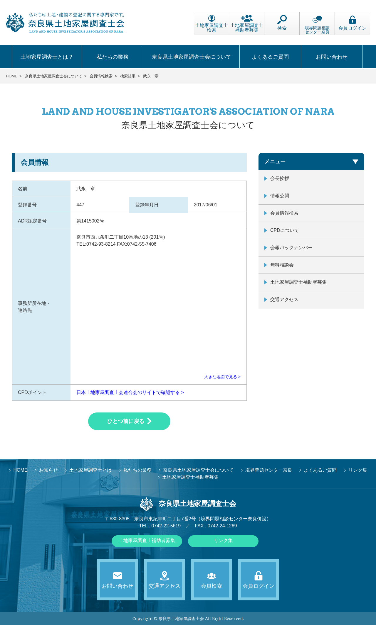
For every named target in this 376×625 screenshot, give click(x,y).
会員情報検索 (101, 76)
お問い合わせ (332, 57)
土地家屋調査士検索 (211, 24)
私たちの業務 (112, 57)
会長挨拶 (279, 178)
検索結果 (127, 76)
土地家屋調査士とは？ (47, 57)
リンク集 (223, 540)
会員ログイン (352, 22)
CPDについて (284, 230)
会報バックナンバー (291, 247)
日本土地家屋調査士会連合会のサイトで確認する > (130, 392)
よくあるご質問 (270, 57)
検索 (282, 22)
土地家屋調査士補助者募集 (246, 24)
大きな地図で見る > (222, 376)
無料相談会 (282, 264)
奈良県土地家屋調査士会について (191, 57)
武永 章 (150, 76)
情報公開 (279, 195)
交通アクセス (284, 299)
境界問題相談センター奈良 (317, 24)
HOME (11, 76)
